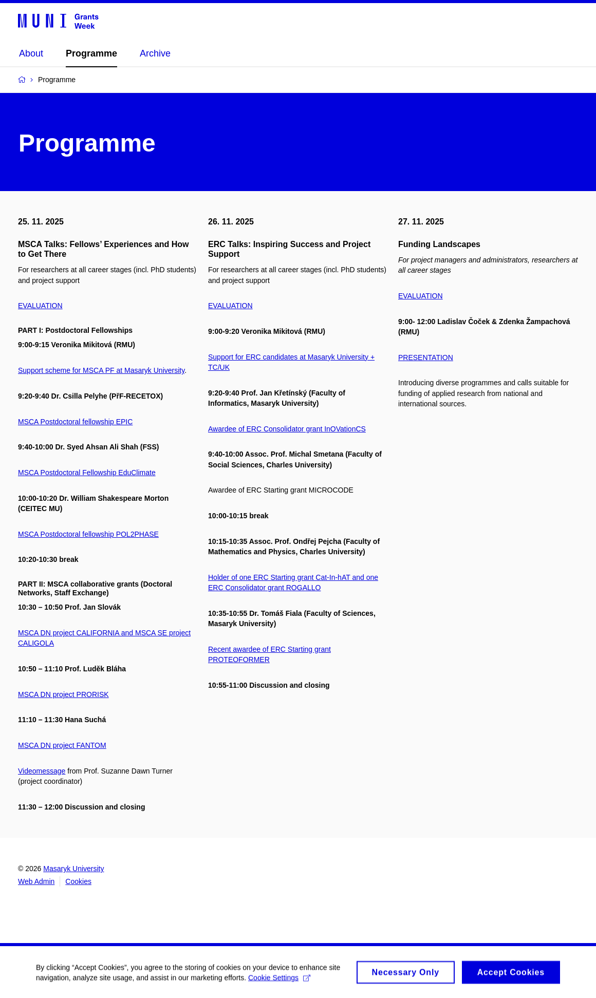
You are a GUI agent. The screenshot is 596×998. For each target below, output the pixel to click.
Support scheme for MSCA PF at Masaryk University (101, 370)
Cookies (78, 881)
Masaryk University (73, 868)
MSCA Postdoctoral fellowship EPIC (75, 422)
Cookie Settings (279, 981)
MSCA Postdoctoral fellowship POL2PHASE (88, 534)
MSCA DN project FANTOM (62, 745)
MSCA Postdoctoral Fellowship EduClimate (87, 472)
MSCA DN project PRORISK (63, 694)
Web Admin (36, 881)
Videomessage (41, 771)
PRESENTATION (425, 357)
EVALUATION (40, 306)
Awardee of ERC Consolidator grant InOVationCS (287, 429)
